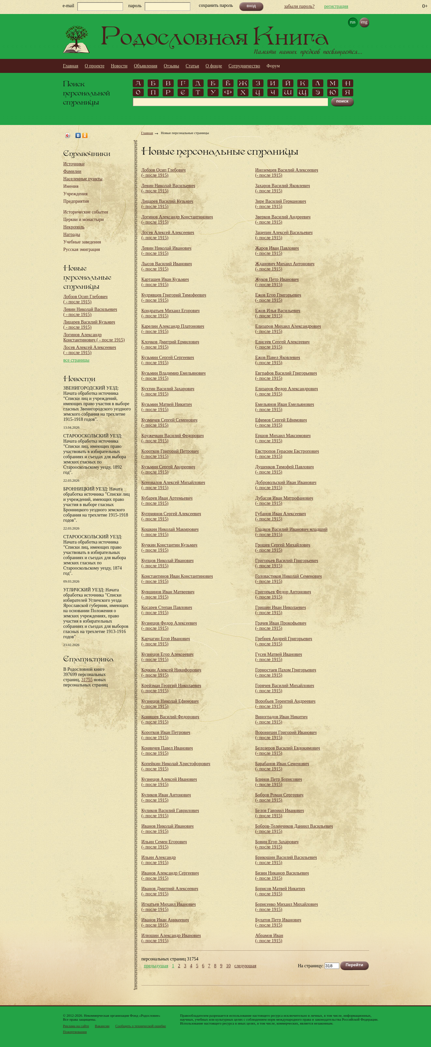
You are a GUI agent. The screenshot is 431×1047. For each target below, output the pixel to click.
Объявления (145, 65)
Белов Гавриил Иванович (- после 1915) (279, 813)
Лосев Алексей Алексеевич (89, 350)
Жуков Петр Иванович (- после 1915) (277, 282)
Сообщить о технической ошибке (140, 1026)
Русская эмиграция (81, 249)
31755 (87, 679)
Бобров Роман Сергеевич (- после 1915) (279, 797)
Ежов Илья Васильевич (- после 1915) (277, 313)
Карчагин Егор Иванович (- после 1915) (165, 641)
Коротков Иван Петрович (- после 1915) (165, 735)
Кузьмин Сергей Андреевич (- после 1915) (168, 469)
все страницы (76, 360)
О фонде (214, 65)
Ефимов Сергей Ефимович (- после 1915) (281, 423)
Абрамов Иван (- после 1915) (269, 938)
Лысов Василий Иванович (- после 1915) (166, 266)
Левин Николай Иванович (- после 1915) (166, 251)
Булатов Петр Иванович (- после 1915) (278, 922)
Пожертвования (75, 1032)
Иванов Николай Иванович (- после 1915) (167, 829)
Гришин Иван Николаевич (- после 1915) (280, 610)
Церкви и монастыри (83, 219)
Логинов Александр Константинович (94, 337)
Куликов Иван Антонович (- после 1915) (166, 797)
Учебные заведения (82, 242)
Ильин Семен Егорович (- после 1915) (164, 844)
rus (353, 22)
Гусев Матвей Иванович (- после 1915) (278, 657)
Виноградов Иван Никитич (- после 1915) (281, 719)
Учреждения (75, 193)
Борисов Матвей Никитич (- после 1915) (280, 891)
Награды (71, 234)
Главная (70, 65)
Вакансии (102, 1026)
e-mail (68, 5)
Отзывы (171, 65)
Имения (71, 186)
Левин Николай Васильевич (90, 312)
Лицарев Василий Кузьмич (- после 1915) (167, 204)
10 (228, 966)
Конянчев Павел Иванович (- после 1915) (167, 751)
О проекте (94, 65)
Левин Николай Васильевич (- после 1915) (168, 188)
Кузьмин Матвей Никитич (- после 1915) (166, 407)
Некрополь (74, 227)
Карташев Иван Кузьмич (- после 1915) (165, 282)
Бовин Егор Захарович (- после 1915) (277, 844)
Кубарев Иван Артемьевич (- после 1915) (167, 501)
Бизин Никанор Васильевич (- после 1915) (282, 876)
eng (364, 22)
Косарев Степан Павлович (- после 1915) (166, 610)
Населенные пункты (82, 178)
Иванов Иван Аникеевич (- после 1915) (165, 922)
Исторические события (85, 212)
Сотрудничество (244, 65)
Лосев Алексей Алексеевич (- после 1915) (167, 235)
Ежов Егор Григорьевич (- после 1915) (278, 298)
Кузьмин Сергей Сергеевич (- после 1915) (167, 360)
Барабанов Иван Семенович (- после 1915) (282, 766)
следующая (245, 966)
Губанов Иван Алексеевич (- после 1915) (280, 516)
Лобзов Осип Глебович (85, 299)
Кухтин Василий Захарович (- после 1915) (168, 391)
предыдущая (156, 966)
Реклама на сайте (76, 1026)
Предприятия (76, 201)
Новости (119, 65)
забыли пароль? (299, 6)
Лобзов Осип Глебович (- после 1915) (163, 173)
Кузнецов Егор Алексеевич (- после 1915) (167, 657)
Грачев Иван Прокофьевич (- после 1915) (280, 626)
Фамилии (72, 171)
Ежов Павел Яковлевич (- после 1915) (277, 360)
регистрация (336, 6)
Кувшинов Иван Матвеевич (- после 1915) (168, 594)
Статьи (192, 65)
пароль (134, 5)
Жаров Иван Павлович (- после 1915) (277, 251)
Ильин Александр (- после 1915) (158, 860)
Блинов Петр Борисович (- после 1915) (278, 782)
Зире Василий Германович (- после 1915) (280, 204)
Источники (74, 163)
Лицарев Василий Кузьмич (89, 325)
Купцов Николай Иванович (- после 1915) (167, 563)
